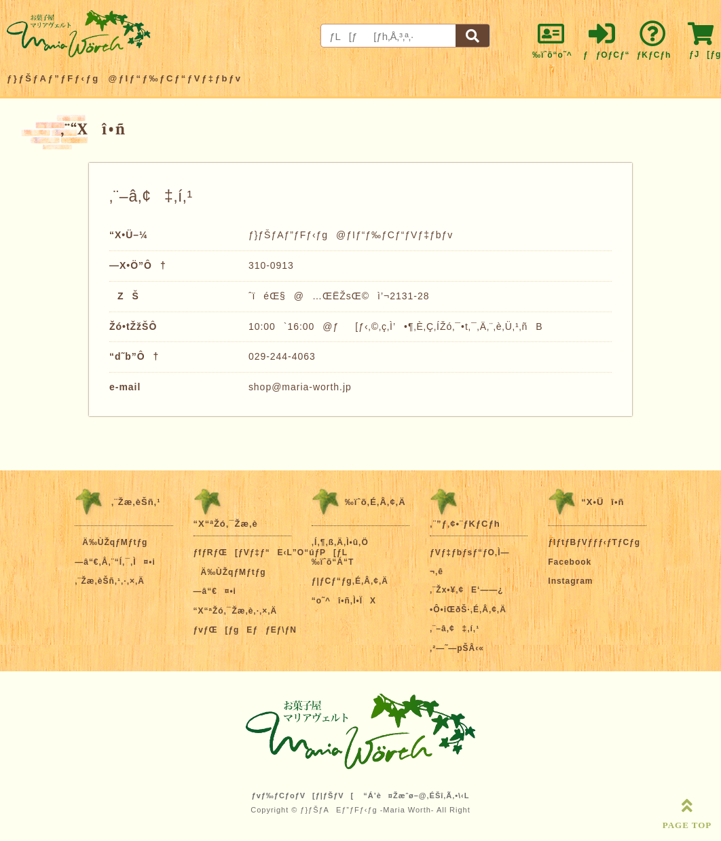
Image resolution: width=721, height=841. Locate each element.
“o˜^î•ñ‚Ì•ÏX (344, 600)
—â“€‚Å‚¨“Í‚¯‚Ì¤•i (115, 562)
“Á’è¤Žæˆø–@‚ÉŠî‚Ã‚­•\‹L (416, 795)
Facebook (569, 562)
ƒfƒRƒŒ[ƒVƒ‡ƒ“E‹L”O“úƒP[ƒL (270, 552)
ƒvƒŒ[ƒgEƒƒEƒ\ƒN (245, 630)
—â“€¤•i (214, 591)
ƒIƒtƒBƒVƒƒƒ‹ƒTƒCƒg (594, 542)
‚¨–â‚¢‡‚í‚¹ (454, 628)
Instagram (570, 581)
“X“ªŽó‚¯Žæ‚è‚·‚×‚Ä (235, 611)
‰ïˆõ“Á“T (333, 562)
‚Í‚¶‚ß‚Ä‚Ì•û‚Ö (340, 542)
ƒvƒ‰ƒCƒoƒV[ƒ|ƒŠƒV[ (303, 795)
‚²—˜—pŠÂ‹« (457, 648)
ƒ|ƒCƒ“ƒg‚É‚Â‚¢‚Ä (350, 581)
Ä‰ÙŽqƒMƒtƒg (111, 542)
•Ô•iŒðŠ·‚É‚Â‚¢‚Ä (468, 609)
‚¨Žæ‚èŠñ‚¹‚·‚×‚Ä (110, 581)
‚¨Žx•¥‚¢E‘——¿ (467, 590)
